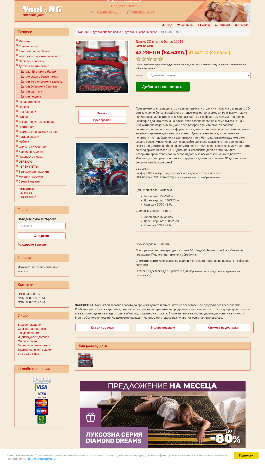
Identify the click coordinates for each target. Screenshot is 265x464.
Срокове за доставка (32, 328)
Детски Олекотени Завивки (39, 86)
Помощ (204, 25)
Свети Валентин (30, 181)
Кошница (185, 25)
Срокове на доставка (223, 327)
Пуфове (24, 116)
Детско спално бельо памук (39, 76)
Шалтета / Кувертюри (33, 146)
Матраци (24, 41)
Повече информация (42, 459)
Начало (241, 25)
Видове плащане (29, 324)
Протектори (26, 126)
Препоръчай (102, 120)
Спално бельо (28, 46)
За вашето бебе (29, 102)
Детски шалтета (31, 91)
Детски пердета (31, 96)
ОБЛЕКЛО (26, 161)
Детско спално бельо (34, 66)
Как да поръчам (28, 333)
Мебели (24, 141)
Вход (167, 25)
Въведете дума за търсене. (37, 219)
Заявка (102, 113)
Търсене (41, 235)
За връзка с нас (28, 353)
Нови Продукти (27, 196)
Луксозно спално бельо (34, 51)
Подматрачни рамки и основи (38, 131)
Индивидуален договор (33, 337)
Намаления (25, 192)
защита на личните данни (35, 349)
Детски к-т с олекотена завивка (42, 81)
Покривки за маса (30, 156)
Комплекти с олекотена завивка (40, 56)
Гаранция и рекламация (34, 345)
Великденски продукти (34, 171)
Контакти (222, 25)
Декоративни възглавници (36, 121)
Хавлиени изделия (31, 151)
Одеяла (24, 106)
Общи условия (27, 341)
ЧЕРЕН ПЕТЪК (29, 166)
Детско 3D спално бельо (38, 71)
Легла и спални (29, 136)
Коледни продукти (31, 176)
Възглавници (27, 111)
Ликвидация (26, 189)
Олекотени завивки (32, 61)
